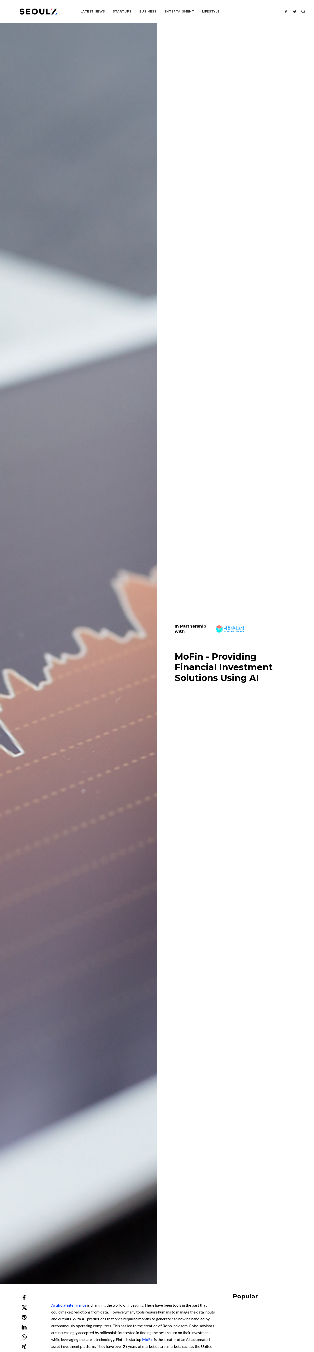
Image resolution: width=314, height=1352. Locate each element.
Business (131, 11)
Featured (239, 523)
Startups (105, 11)
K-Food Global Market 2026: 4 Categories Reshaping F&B (260, 395)
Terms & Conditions (171, 1323)
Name (25, 1160)
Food (260, 388)
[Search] (302, 11)
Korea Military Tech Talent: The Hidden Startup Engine (261, 462)
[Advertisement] (160, 885)
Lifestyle (194, 11)
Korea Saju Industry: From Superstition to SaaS (256, 327)
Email (119, 1160)
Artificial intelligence (68, 188)
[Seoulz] (30, 11)
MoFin (147, 222)
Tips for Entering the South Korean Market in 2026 (258, 530)
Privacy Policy (198, 1323)
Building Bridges (244, 388)
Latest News (76, 11)
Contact (129, 1252)
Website (215, 1160)
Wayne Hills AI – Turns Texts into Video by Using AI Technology (60, 1036)
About (128, 1246)
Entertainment (163, 11)
